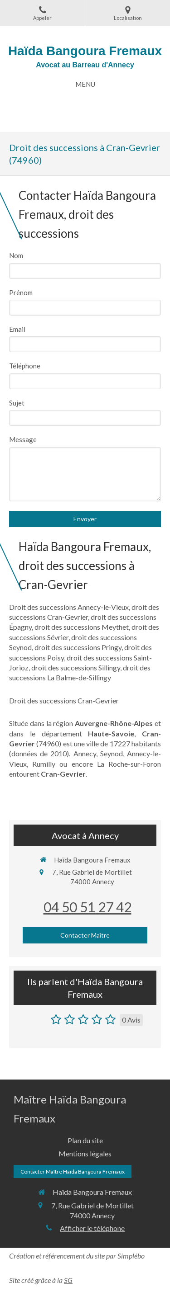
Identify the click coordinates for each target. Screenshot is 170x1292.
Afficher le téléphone (92, 1228)
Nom (16, 255)
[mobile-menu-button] (85, 84)
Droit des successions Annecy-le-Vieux (69, 607)
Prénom (21, 292)
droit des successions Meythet (81, 626)
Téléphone (24, 366)
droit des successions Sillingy (75, 667)
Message (23, 439)
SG (68, 1280)
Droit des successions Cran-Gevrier (64, 700)
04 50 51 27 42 (87, 907)
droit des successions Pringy (77, 647)
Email (17, 329)
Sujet (16, 403)
